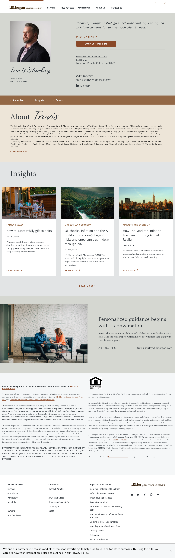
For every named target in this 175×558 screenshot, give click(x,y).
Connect (60, 100)
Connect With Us (56, 489)
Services (52, 7)
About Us (102, 7)
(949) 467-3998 (107, 348)
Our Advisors (14, 493)
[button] (171, 551)
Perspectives (85, 7)
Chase (51, 511)
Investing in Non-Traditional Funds (105, 526)
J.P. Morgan (54, 507)
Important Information (118, 457)
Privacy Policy (80, 552)
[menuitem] (67, 8)
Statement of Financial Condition (105, 489)
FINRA (115, 440)
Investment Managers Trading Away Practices (106, 516)
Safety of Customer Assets (102, 493)
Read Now (12, 270)
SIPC (124, 440)
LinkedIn (83, 85)
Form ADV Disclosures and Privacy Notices (106, 508)
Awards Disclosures (99, 539)
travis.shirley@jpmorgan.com (93, 79)
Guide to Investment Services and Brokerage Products (32, 400)
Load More (86, 286)
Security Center (97, 531)
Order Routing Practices (101, 498)
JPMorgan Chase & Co (59, 502)
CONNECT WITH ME (96, 43)
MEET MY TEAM (85, 36)
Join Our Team (14, 515)
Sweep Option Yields (99, 502)
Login (165, 3)
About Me (18, 100)
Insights (39, 100)
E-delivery (94, 535)
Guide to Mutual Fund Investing (104, 522)
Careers (158, 3)
